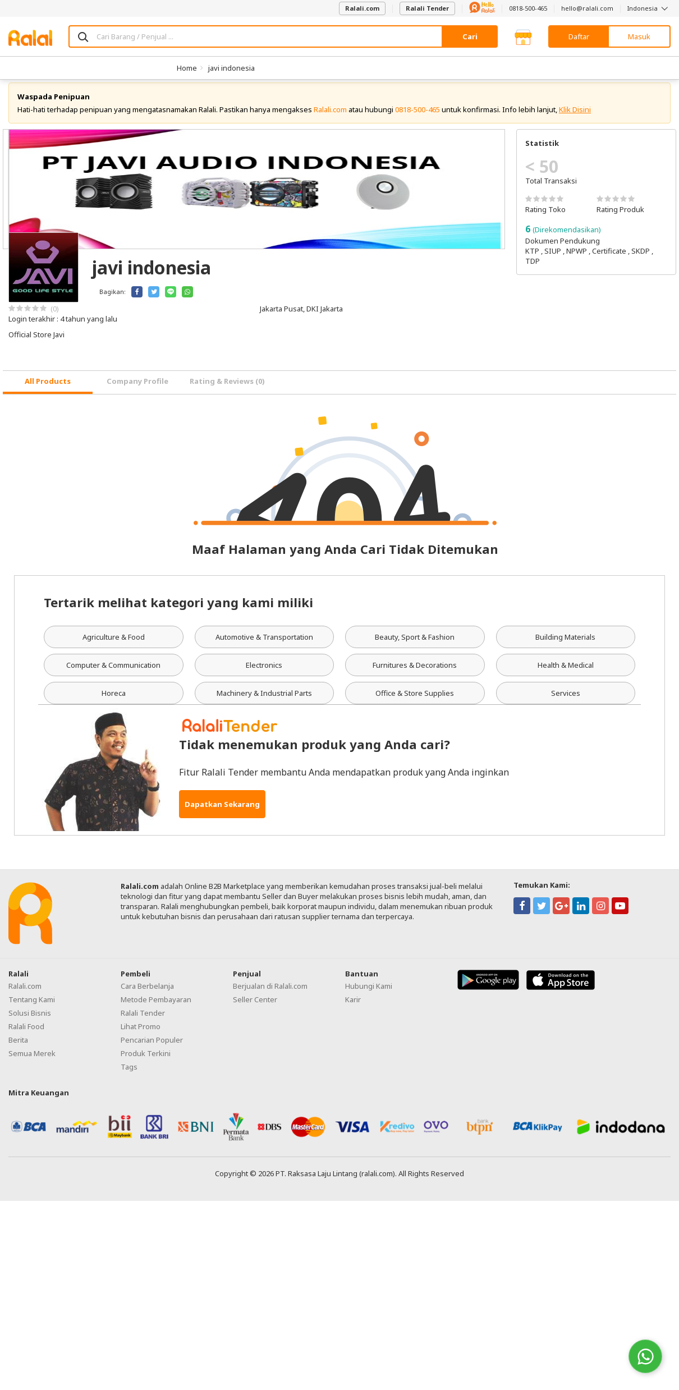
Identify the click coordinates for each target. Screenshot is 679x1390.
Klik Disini (575, 118)
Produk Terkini (146, 1062)
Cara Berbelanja (147, 994)
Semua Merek (32, 1062)
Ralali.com (362, 8)
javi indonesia (231, 68)
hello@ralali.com (587, 8)
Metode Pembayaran (156, 1008)
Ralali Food (26, 1035)
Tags (129, 1075)
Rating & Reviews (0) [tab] (227, 390)
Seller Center (255, 1008)
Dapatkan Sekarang (222, 813)
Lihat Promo (140, 1035)
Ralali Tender (427, 8)
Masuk (639, 36)
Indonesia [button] (649, 8)
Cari (470, 36)
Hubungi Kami (368, 994)
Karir (353, 1008)
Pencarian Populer (152, 1048)
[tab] (48, 390)
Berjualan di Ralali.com (270, 994)
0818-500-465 (528, 8)
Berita (18, 1048)
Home (187, 68)
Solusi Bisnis (29, 1021)
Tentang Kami (31, 1008)
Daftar (578, 36)
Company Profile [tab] (137, 390)
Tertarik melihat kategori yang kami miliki (178, 610)
